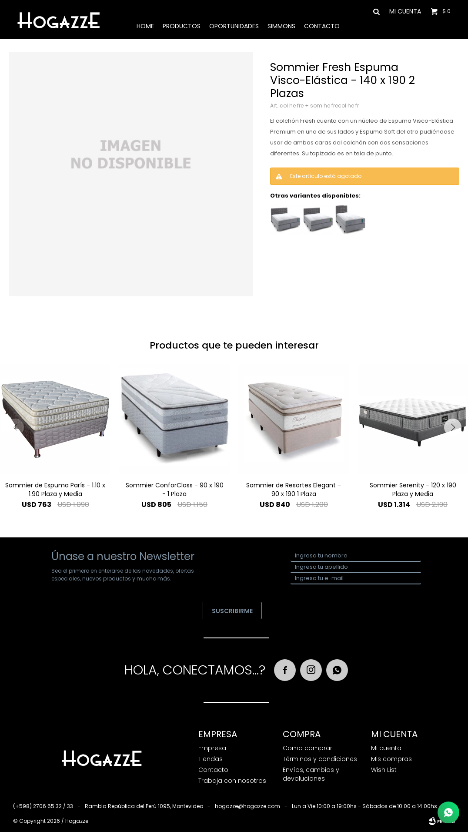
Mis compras (391, 759)
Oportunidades (234, 26)
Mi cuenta (386, 748)
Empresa (212, 748)
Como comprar (307, 748)
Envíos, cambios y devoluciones (311, 774)
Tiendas (210, 759)
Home (145, 26)
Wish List (384, 769)
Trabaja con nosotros (232, 780)
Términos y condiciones (320, 759)
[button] (453, 427)
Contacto (322, 26)
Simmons (281, 26)
